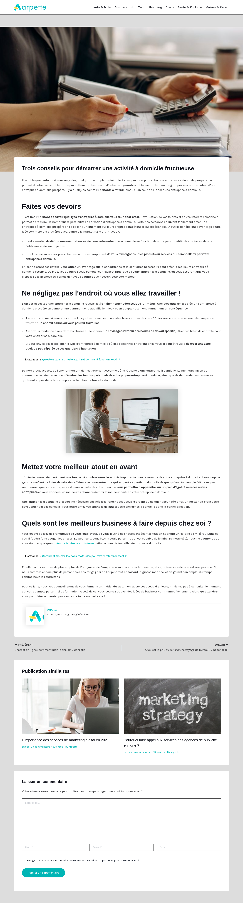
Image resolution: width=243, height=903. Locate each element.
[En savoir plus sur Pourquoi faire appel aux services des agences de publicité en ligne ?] (172, 706)
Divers (169, 7)
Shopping (155, 7)
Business (121, 7)
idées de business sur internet (75, 543)
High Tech (138, 7)
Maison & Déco (216, 7)
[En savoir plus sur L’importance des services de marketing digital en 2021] (70, 706)
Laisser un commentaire (36, 746)
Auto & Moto (102, 7)
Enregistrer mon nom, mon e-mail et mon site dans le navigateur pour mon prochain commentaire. (84, 860)
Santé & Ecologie (190, 7)
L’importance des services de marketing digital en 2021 (65, 740)
